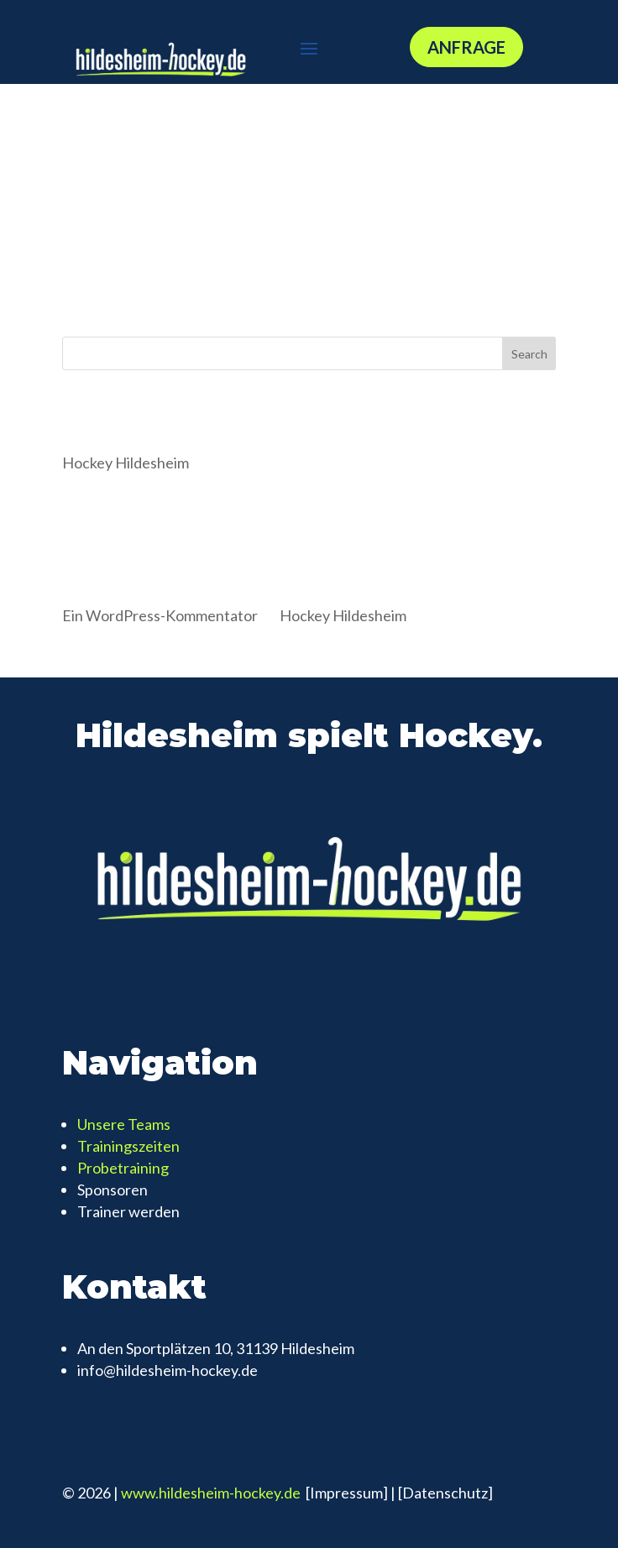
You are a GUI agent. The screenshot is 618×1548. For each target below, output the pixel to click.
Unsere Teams (123, 1124)
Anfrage (466, 47)
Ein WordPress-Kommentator (160, 615)
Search (529, 354)
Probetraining (123, 1167)
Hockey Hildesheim (125, 462)
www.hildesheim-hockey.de (212, 1492)
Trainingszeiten (128, 1146)
